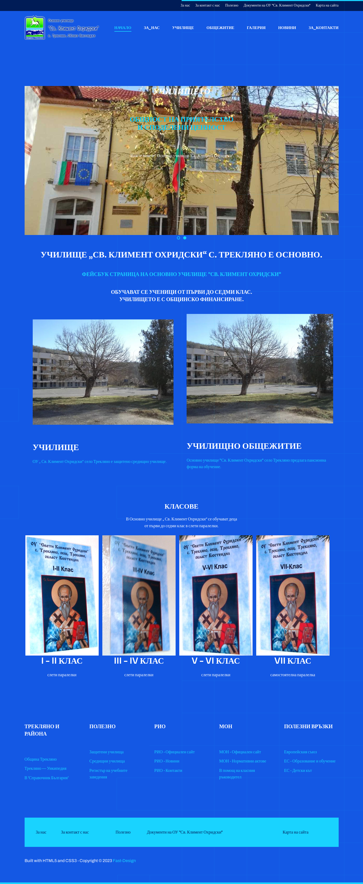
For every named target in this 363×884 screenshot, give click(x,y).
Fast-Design (124, 860)
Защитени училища (107, 752)
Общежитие (220, 27)
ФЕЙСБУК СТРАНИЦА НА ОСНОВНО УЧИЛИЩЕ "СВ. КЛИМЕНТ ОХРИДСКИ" (181, 274)
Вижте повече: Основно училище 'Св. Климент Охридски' (181, 155)
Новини (287, 27)
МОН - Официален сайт (240, 752)
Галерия (256, 27)
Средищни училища (107, 761)
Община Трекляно (41, 759)
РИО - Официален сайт (174, 752)
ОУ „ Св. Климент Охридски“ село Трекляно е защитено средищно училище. (100, 461)
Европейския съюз (300, 752)
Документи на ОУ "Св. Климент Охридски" (277, 5)
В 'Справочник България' (47, 778)
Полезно (231, 5)
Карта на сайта (327, 5)
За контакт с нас (207, 5)
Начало (122, 27)
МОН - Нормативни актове (242, 761)
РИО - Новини (167, 761)
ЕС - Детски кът (298, 770)
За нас (185, 5)
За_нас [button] (152, 27)
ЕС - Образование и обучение (310, 761)
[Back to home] (62, 27)
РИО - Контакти (168, 770)
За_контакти (323, 27)
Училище (183, 27)
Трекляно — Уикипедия (45, 768)
